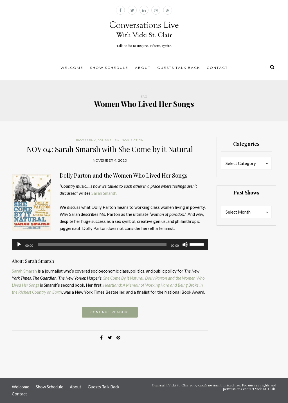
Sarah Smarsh (103, 193)
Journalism (109, 140)
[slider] (102, 244)
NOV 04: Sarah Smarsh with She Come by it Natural (110, 149)
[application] (110, 244)
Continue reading (110, 312)
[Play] (19, 244)
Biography (86, 140)
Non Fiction (133, 140)
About (142, 67)
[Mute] (185, 244)
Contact (217, 67)
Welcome (71, 67)
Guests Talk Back (178, 67)
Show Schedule (109, 67)
